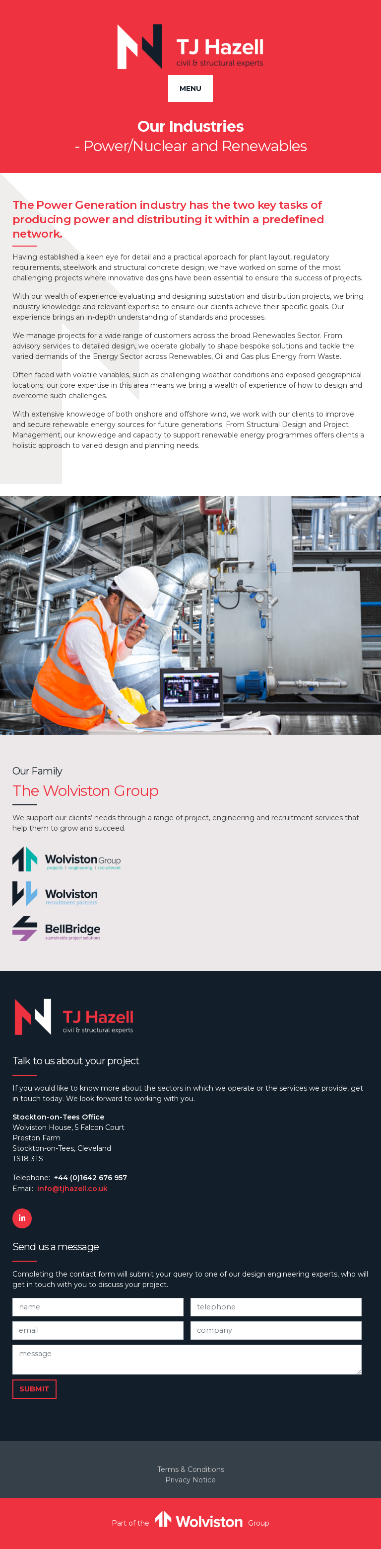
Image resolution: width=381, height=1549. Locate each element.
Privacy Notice (190, 1479)
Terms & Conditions (190, 1469)
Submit (34, 1388)
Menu (190, 88)
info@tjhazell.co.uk (72, 1188)
